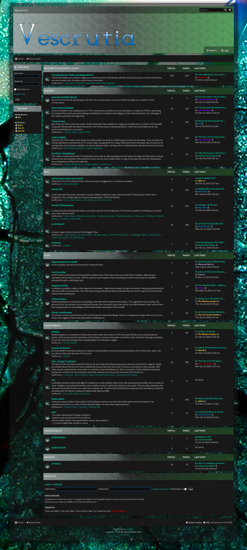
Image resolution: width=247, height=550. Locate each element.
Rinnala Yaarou (119, 511)
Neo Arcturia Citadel (62, 107)
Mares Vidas (84, 132)
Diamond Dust (205, 264)
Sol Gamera (105, 164)
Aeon (47, 255)
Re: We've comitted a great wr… (210, 463)
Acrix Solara (69, 235)
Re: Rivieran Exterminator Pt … (210, 121)
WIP (54, 412)
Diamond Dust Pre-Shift (64, 262)
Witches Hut (94, 407)
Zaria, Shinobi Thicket (126, 375)
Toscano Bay (58, 121)
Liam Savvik (204, 439)
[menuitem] (225, 50)
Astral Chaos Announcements (67, 178)
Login (48, 484)
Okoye (201, 288)
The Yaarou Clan (205, 364)
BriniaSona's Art (203, 437)
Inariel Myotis (204, 414)
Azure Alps (69, 216)
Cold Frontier (59, 272)
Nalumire (202, 207)
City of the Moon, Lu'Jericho (76, 393)
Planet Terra (69, 407)
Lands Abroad (52, 325)
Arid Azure (153, 235)
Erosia (66, 356)
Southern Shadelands (63, 153)
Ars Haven (88, 200)
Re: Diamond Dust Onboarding (210, 261)
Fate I (200, 181)
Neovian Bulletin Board (64, 97)
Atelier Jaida (70, 132)
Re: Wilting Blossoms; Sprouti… (210, 189)
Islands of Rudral (61, 348)
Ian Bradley (130, 529)
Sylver (201, 401)
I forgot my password (135, 489)
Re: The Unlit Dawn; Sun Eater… (210, 74)
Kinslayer (202, 77)
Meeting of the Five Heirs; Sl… (209, 398)
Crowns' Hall (84, 235)
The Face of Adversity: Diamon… (211, 272)
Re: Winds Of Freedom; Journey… (211, 347)
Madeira (49, 90)
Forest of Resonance (62, 205)
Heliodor (56, 242)
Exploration (58, 398)
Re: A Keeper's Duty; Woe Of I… (210, 223)
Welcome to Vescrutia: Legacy (61, 68)
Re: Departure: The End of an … (210, 298)
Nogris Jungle (90, 164)
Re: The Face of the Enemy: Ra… (210, 137)
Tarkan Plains (59, 299)
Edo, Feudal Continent (64, 361)
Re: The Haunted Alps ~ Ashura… (211, 285)
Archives (49, 457)
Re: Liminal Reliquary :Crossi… (210, 412)
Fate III (201, 350)
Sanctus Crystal (104, 216)
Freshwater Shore (123, 216)
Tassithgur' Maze (137, 235)
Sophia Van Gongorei (208, 156)
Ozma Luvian (204, 226)
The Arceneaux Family (208, 315)
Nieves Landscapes (62, 312)
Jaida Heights (59, 137)
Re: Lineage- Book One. (206, 205)
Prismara (138, 216)
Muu (46, 171)
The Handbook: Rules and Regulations (72, 75)
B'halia (55, 332)
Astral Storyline (70, 184)
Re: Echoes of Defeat (205, 331)
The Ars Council (103, 200)
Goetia (63, 219)
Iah (53, 380)
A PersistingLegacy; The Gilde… (210, 242)
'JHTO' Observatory (118, 235)
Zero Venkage (204, 110)
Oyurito (81, 407)
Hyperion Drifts (60, 285)
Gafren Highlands (94, 148)
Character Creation (73, 83)
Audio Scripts (59, 447)
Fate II (21, 128)
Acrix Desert (58, 224)
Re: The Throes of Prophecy (208, 361)
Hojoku (66, 245)
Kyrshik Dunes (76, 237)
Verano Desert (69, 343)
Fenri (200, 274)
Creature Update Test (205, 178)
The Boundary (99, 235)
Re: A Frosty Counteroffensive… (210, 312)
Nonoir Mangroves (72, 164)
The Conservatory (206, 99)
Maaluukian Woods (86, 216)
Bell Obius (203, 191)
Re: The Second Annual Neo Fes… (211, 107)
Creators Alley (53, 430)
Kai (199, 123)
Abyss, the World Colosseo (100, 375)
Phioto (149, 216)
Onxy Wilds (75, 219)
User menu (21, 67)
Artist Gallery (59, 437)
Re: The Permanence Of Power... (210, 153)
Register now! (20, 94)
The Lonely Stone (72, 200)
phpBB (116, 532)
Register (57, 484)
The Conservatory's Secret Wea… (211, 97)
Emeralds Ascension (73, 148)
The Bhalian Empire (207, 301)
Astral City (57, 189)
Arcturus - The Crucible (74, 375)
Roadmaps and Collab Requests (99, 83)
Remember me (153, 489)
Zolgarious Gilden (206, 245)
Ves (19, 117)
